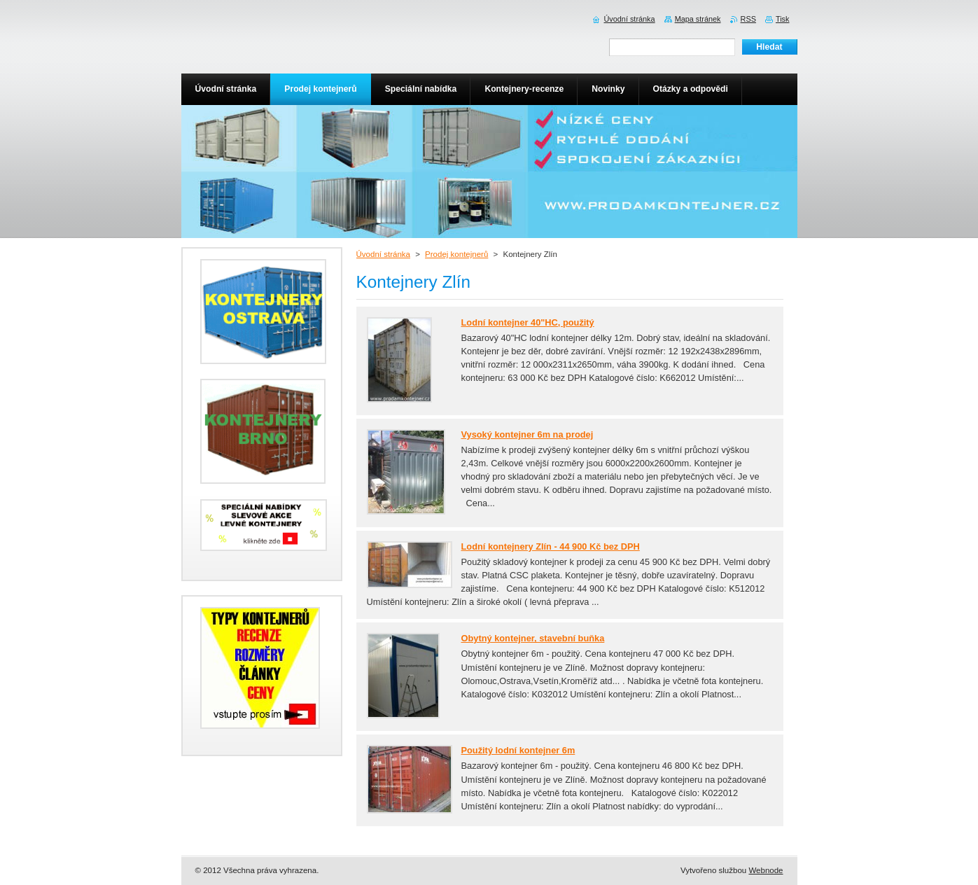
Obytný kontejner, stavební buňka (533, 638)
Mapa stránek (698, 19)
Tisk (783, 19)
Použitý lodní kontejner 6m (518, 750)
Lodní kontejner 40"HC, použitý (527, 322)
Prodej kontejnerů (456, 254)
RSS (748, 19)
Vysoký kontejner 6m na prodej (527, 434)
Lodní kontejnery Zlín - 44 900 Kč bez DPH (550, 546)
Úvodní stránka (383, 254)
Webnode (765, 870)
